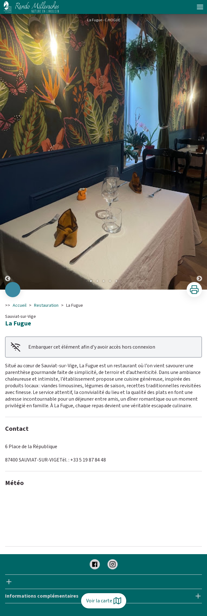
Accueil (19, 305)
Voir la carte (103, 601)
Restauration (46, 305)
